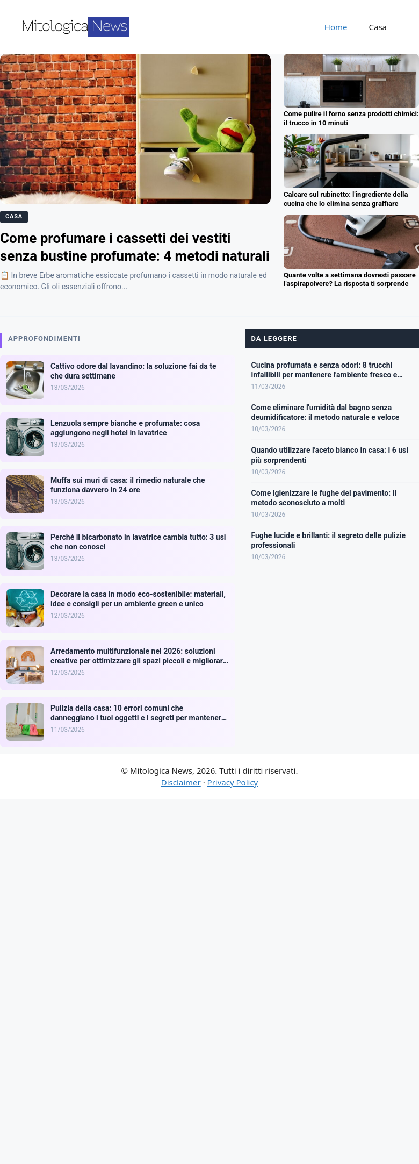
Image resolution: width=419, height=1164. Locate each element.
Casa (378, 27)
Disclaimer (181, 782)
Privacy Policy (232, 782)
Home (336, 27)
